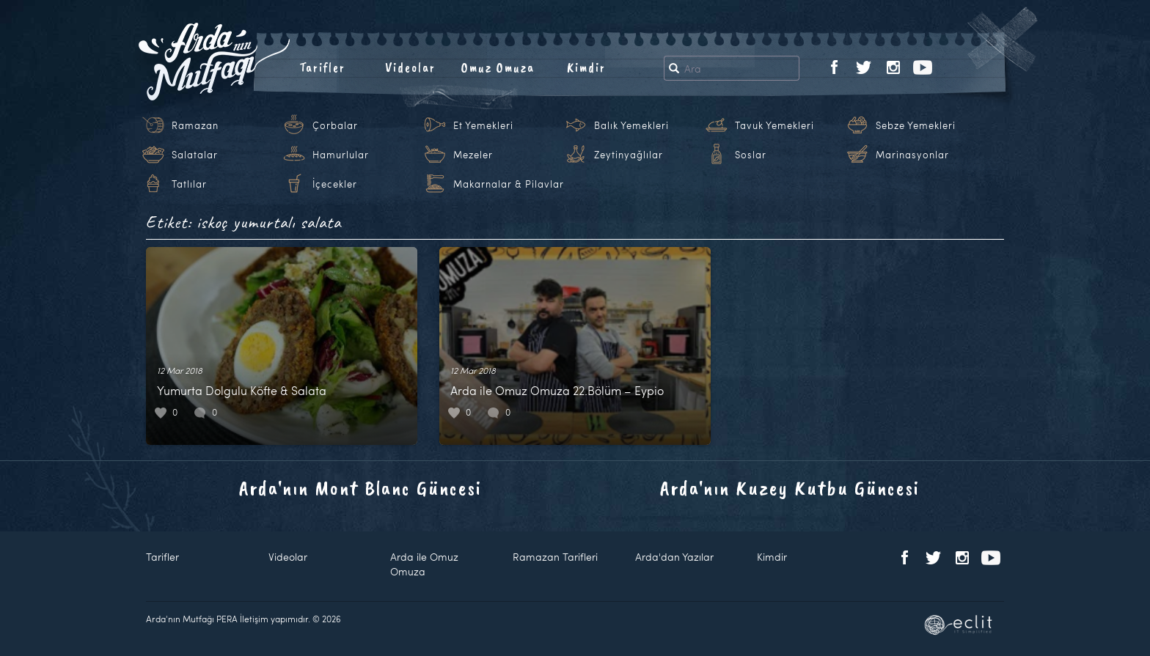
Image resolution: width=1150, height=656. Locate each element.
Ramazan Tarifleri (555, 557)
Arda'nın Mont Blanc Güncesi (360, 488)
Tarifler (322, 67)
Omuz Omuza (498, 67)
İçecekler (334, 184)
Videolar (410, 67)
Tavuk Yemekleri (774, 125)
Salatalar (195, 154)
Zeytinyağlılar (628, 154)
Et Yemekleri (483, 125)
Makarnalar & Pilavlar (508, 184)
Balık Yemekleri (631, 125)
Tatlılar (189, 184)
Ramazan (195, 125)
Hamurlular (340, 154)
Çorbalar (335, 125)
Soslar (750, 154)
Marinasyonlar (912, 154)
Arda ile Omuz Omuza (424, 564)
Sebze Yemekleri (916, 125)
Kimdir (586, 67)
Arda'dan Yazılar (674, 557)
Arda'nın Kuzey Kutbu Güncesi (790, 488)
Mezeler (473, 154)
